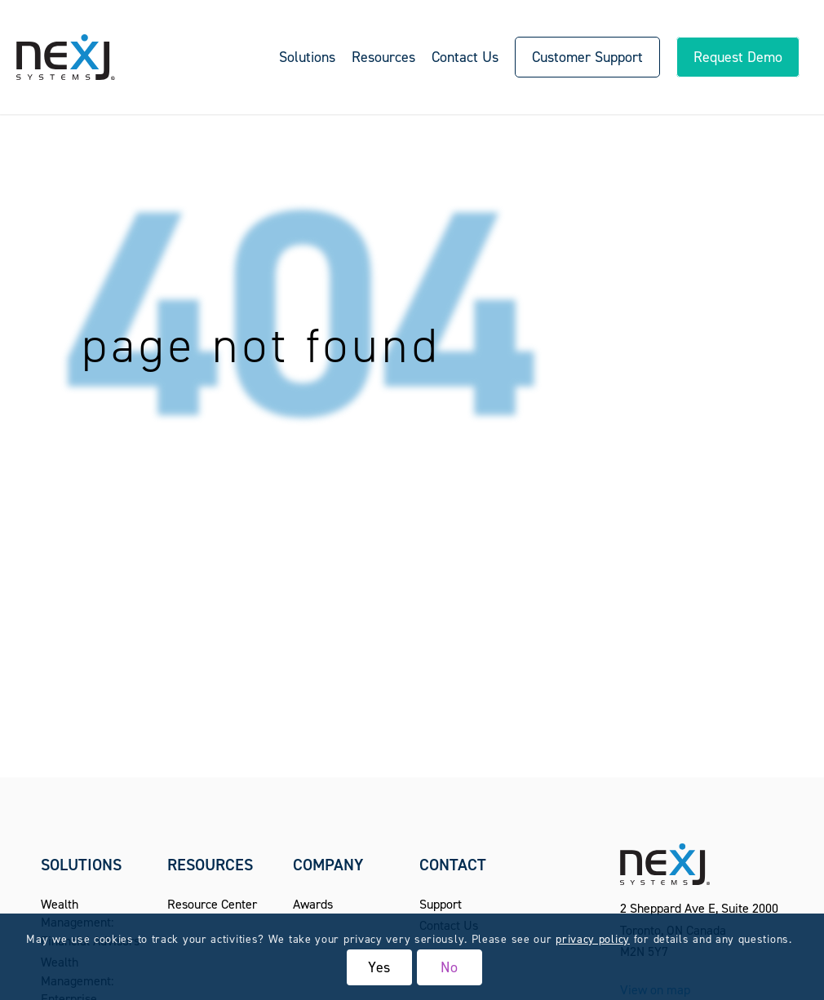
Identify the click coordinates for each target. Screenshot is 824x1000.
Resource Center (212, 904)
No (450, 967)
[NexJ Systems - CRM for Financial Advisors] (65, 57)
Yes (380, 967)
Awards (313, 904)
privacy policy (593, 939)
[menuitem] (307, 57)
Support (440, 904)
